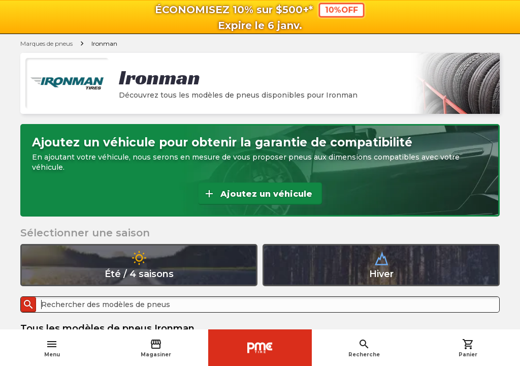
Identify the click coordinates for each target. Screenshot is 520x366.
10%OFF (341, 9)
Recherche (364, 348)
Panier (468, 348)
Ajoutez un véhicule (257, 194)
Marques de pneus (46, 43)
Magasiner (156, 348)
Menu (52, 348)
